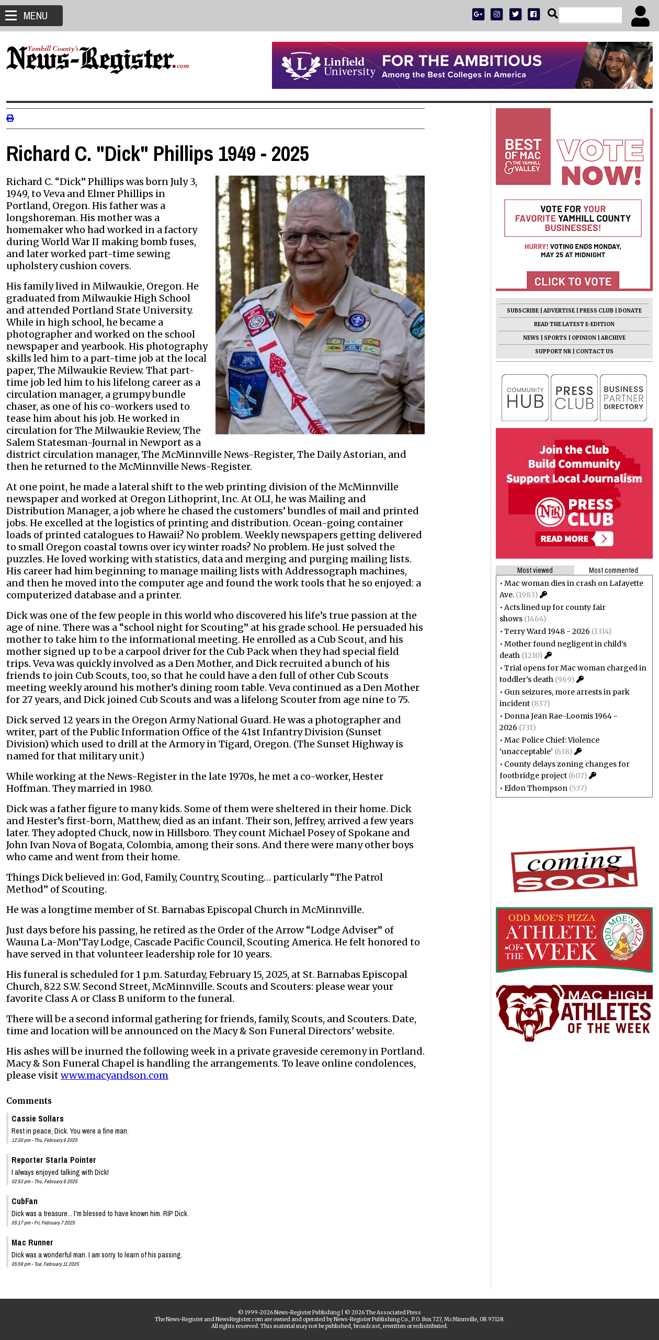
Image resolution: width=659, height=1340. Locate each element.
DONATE (626, 310)
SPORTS (551, 337)
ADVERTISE (555, 310)
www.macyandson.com (119, 1075)
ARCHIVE (609, 337)
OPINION (579, 337)
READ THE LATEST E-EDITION (570, 324)
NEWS (527, 337)
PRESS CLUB (592, 310)
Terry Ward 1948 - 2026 (543, 631)
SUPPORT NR (549, 351)
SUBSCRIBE (519, 310)
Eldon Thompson (531, 788)
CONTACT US (590, 351)
